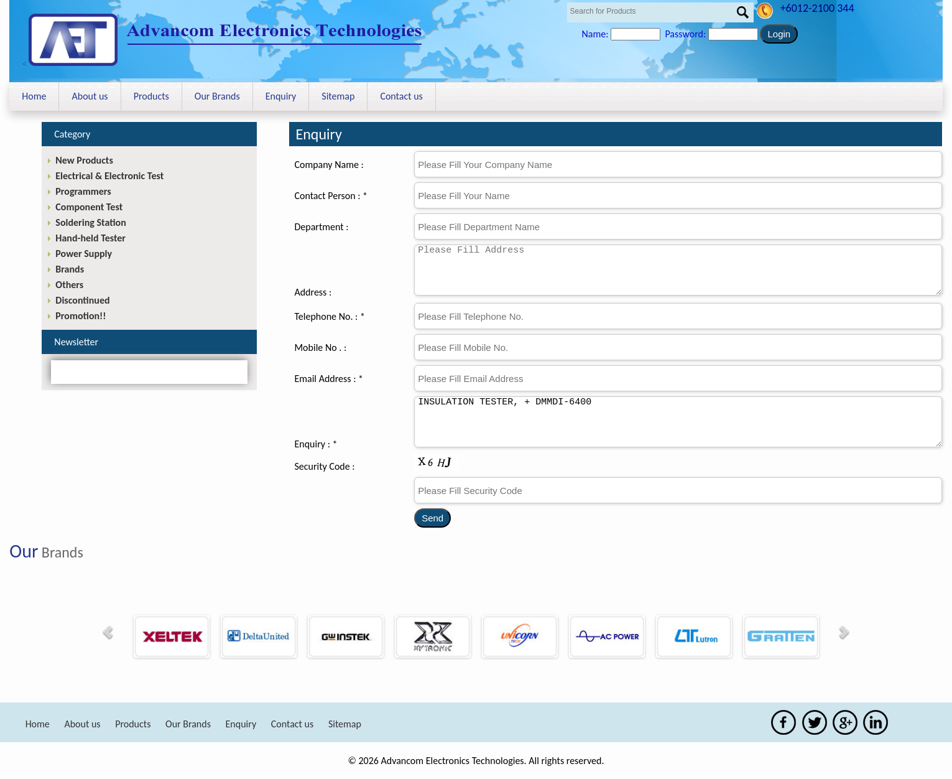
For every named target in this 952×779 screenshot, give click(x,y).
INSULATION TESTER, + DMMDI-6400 (678, 421)
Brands (69, 269)
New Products (84, 160)
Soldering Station (90, 222)
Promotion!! (80, 316)
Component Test (88, 207)
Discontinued (82, 300)
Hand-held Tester (90, 238)
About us (90, 96)
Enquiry (281, 96)
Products (151, 96)
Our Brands (217, 96)
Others (69, 285)
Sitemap (337, 96)
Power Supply (83, 253)
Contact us (401, 96)
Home (34, 96)
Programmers (83, 191)
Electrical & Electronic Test (109, 176)
